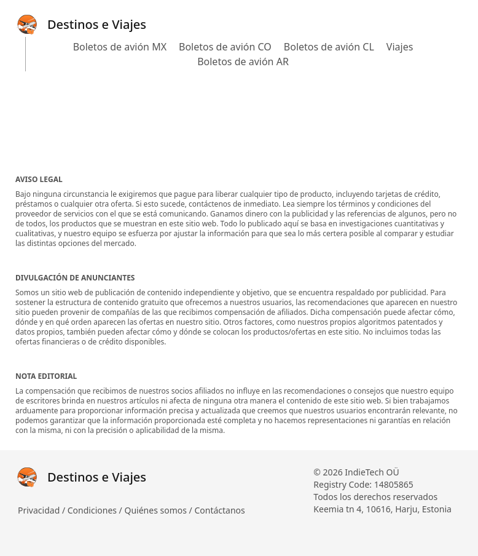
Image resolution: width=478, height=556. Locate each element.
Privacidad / (43, 510)
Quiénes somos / (159, 510)
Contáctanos (219, 510)
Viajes (399, 47)
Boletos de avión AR (243, 61)
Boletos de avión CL (329, 47)
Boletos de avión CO (225, 47)
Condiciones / (96, 510)
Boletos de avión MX (120, 47)
